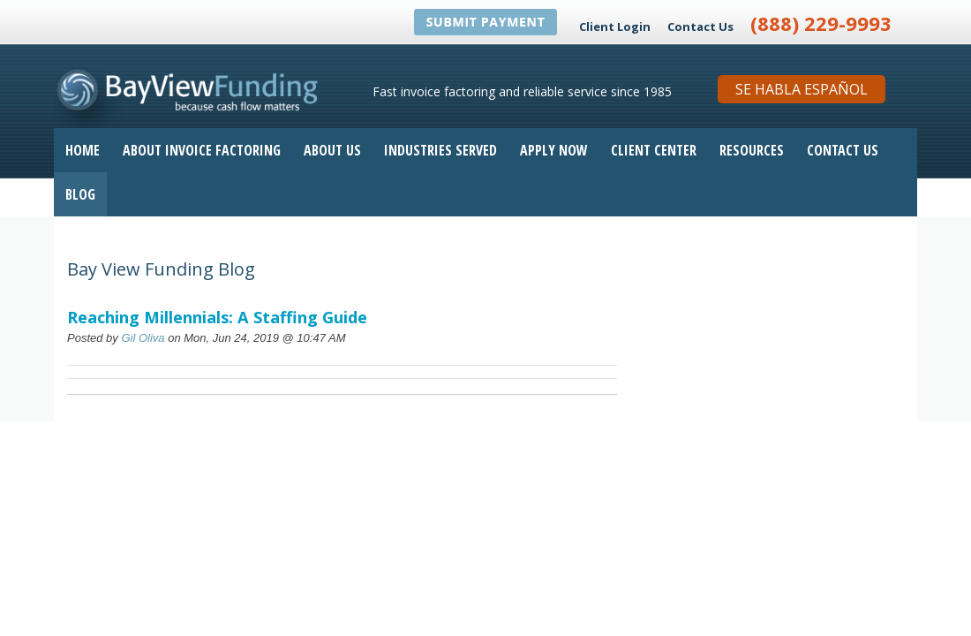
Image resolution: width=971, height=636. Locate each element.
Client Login (615, 26)
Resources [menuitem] (751, 150)
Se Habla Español (801, 89)
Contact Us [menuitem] (842, 150)
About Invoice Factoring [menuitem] (202, 150)
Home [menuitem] (82, 150)
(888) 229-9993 (821, 23)
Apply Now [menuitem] (554, 150)
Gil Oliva (142, 337)
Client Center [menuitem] (653, 150)
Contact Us (700, 26)
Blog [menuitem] (80, 194)
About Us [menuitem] (332, 150)
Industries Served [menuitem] (440, 150)
